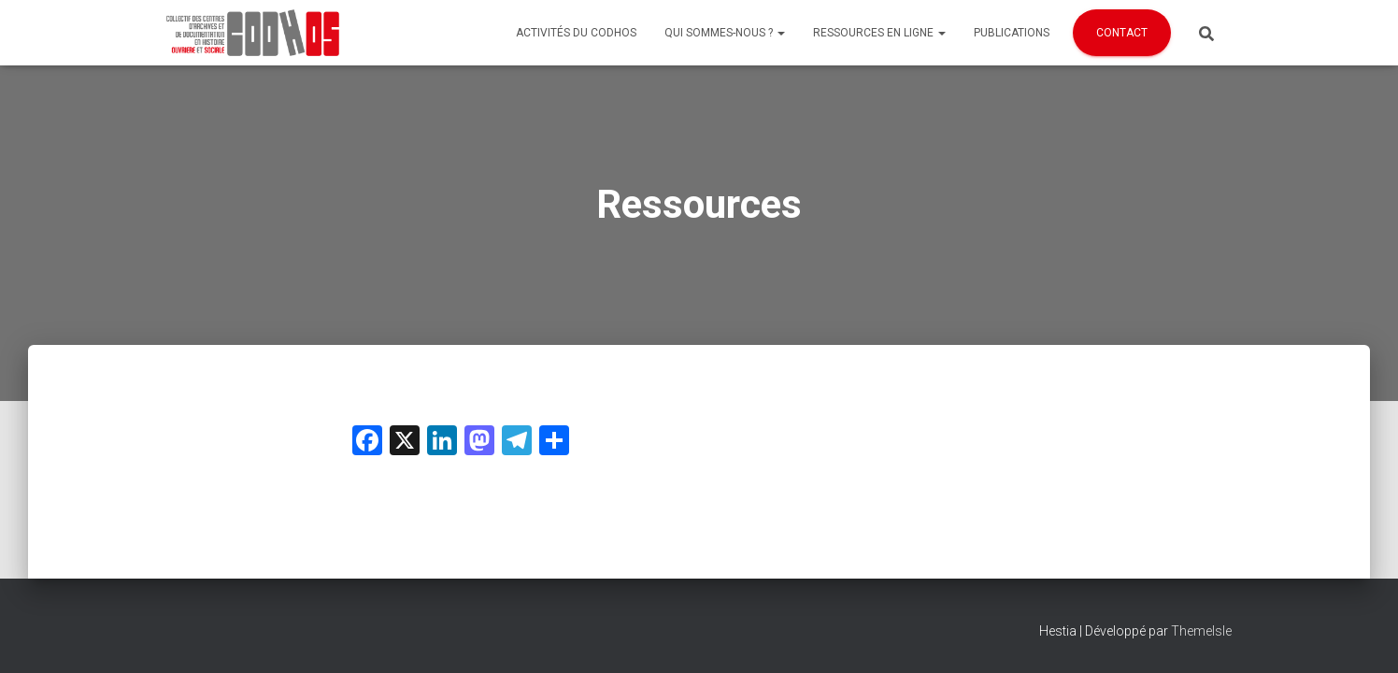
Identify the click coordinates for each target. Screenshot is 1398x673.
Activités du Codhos (576, 32)
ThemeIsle (1201, 630)
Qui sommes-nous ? (724, 32)
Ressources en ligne (879, 32)
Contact (1122, 32)
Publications (1011, 32)
